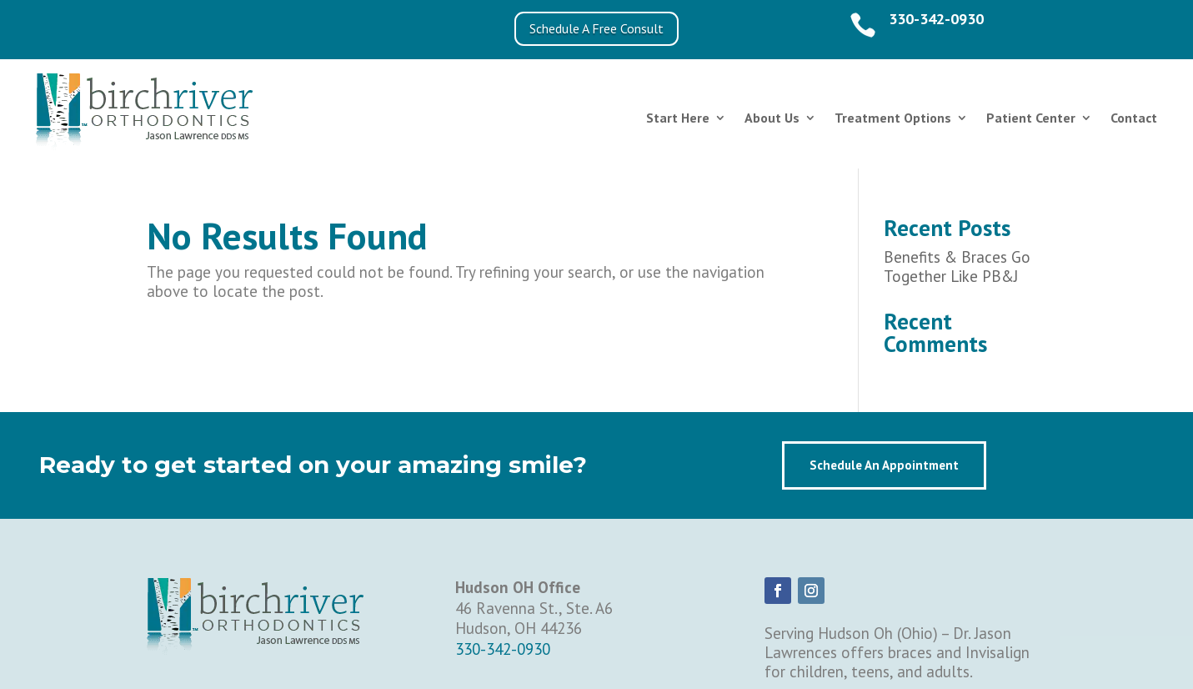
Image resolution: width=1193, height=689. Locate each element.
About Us (772, 117)
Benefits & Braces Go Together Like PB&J (957, 266)
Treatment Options (893, 117)
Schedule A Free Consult (596, 28)
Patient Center (1030, 117)
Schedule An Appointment (884, 465)
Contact (1133, 117)
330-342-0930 (936, 18)
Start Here (677, 117)
